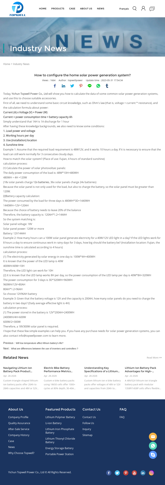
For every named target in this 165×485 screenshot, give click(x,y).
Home (42, 8)
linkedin (63, 85)
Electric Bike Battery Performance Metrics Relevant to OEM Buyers (59, 369)
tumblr (107, 85)
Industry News (21, 64)
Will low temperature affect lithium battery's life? (39, 343)
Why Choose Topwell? (21, 453)
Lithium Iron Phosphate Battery (59, 430)
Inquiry (86, 429)
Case (72, 8)
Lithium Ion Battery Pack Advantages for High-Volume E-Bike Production (141, 369)
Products (57, 8)
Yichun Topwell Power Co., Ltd (30, 94)
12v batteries (41, 182)
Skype (153, 455)
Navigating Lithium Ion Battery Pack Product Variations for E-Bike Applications (17, 369)
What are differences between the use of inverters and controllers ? (44, 348)
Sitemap (87, 435)
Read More (154, 357)
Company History (18, 435)
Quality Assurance (19, 423)
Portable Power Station (59, 454)
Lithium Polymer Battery (60, 417)
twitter (72, 85)
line (89, 85)
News (100, 8)
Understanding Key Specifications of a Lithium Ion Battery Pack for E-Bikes (102, 369)
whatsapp (98, 85)
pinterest (80, 85)
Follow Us (88, 423)
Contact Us (89, 417)
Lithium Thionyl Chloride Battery (60, 440)
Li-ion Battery (53, 423)
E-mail (153, 437)
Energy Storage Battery (59, 448)
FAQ (122, 417)
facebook (54, 85)
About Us (86, 8)
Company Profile (18, 417)
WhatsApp (153, 446)
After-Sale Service (18, 429)
